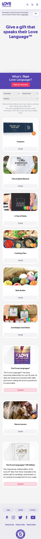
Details (20, 149)
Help (8, 510)
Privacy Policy (20, 525)
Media (20, 510)
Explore (21, 390)
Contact (32, 510)
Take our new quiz (20, 84)
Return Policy (31, 525)
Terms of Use (9, 525)
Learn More (24, 15)
